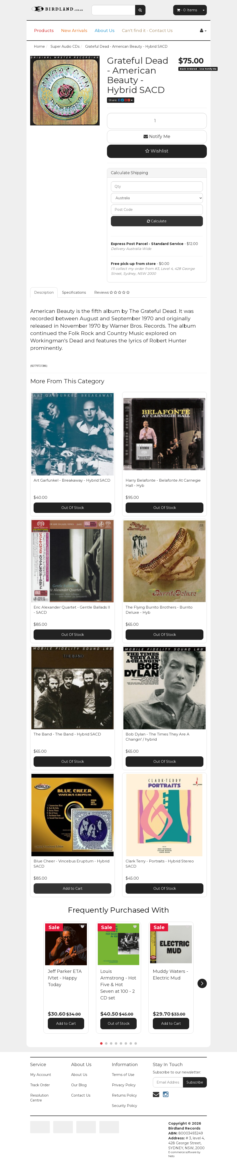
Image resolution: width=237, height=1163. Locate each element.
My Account (40, 1074)
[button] (82, 927)
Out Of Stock (72, 507)
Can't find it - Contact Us (147, 30)
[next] (202, 983)
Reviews (112, 292)
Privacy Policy (124, 1085)
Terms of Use (123, 1074)
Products (44, 30)
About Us (105, 30)
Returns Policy (124, 1095)
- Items (187, 10)
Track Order (40, 1085)
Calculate (157, 221)
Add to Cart (72, 888)
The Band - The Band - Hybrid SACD (67, 734)
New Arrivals (74, 30)
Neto (171, 1156)
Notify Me (157, 136)
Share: (120, 100)
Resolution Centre (39, 1097)
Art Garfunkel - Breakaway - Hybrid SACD (72, 480)
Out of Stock (119, 1023)
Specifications (74, 292)
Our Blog (79, 1085)
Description (44, 292)
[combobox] (113, 10)
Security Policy (124, 1105)
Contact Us (80, 1095)
